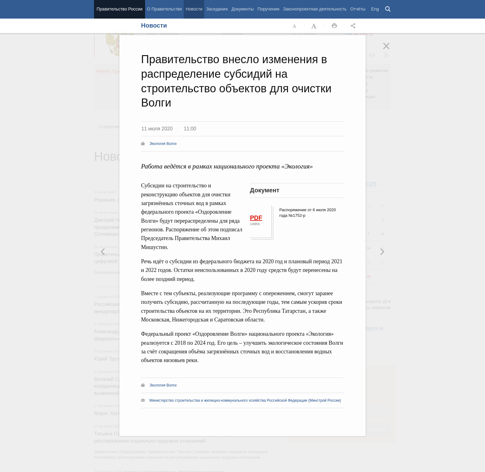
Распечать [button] (334, 26)
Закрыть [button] (390, 50)
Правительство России (119, 9)
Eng (375, 9)
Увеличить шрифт (314, 26)
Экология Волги (163, 144)
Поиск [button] (388, 9)
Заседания (217, 9)
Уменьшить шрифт (294, 26)
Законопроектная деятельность (314, 9)
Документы (242, 9)
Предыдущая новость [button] (382, 251)
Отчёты (357, 9)
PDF (256, 217)
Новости (194, 9)
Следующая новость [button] (103, 251)
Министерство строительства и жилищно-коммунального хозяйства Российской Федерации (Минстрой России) (245, 400)
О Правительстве (164, 9)
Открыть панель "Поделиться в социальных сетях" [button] (354, 26)
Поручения (268, 9)
